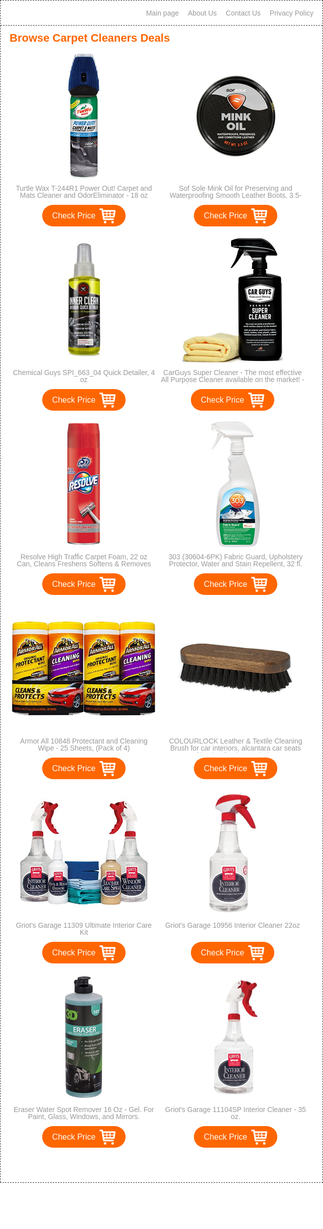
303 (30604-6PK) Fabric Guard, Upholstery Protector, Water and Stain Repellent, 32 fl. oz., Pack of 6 (236, 564)
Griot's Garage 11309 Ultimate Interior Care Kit (84, 928)
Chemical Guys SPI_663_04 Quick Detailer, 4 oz (84, 376)
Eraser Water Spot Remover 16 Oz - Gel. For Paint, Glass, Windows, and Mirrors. (84, 1113)
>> (180, 1164)
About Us (202, 13)
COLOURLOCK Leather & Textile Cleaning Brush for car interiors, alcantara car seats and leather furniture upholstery (235, 748)
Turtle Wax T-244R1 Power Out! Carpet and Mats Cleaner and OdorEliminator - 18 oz (84, 191)
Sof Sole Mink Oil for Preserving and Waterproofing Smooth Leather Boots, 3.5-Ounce (236, 195)
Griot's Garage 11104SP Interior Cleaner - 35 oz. (235, 1113)
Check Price (73, 215)
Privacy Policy (291, 13)
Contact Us (243, 13)
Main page (162, 13)
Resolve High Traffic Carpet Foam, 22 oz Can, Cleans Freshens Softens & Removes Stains (84, 564)
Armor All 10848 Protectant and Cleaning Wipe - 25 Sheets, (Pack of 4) (84, 744)
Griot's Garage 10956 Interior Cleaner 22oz (232, 925)
